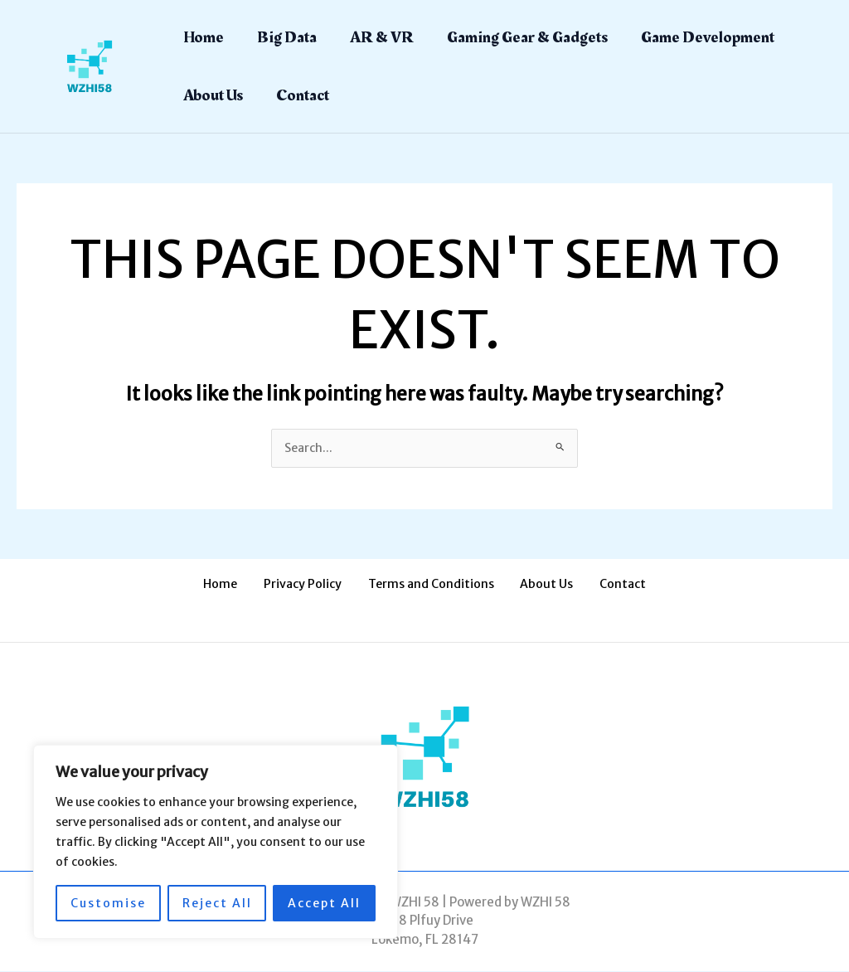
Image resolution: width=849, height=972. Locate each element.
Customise (108, 903)
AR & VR (382, 37)
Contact (302, 95)
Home (203, 37)
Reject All (217, 903)
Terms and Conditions (431, 585)
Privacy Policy (314, 585)
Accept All (324, 903)
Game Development (707, 37)
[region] (215, 842)
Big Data (287, 37)
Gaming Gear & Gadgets (527, 37)
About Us (213, 95)
